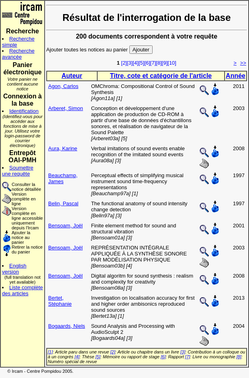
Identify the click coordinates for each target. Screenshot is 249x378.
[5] (141, 63)
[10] (171, 63)
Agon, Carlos (63, 86)
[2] (124, 63)
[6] (147, 63)
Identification (24, 111)
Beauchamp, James (63, 178)
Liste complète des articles (22, 290)
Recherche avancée (18, 54)
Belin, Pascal (63, 203)
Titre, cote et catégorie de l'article (161, 75)
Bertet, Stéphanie (60, 301)
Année (235, 75)
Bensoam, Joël (65, 226)
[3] (130, 63)
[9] (164, 63)
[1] (50, 351)
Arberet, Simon (65, 108)
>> (243, 63)
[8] (158, 63)
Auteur (71, 75)
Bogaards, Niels (66, 326)
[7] (153, 63)
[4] (135, 63)
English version (14, 269)
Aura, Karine (62, 148)
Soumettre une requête (17, 171)
